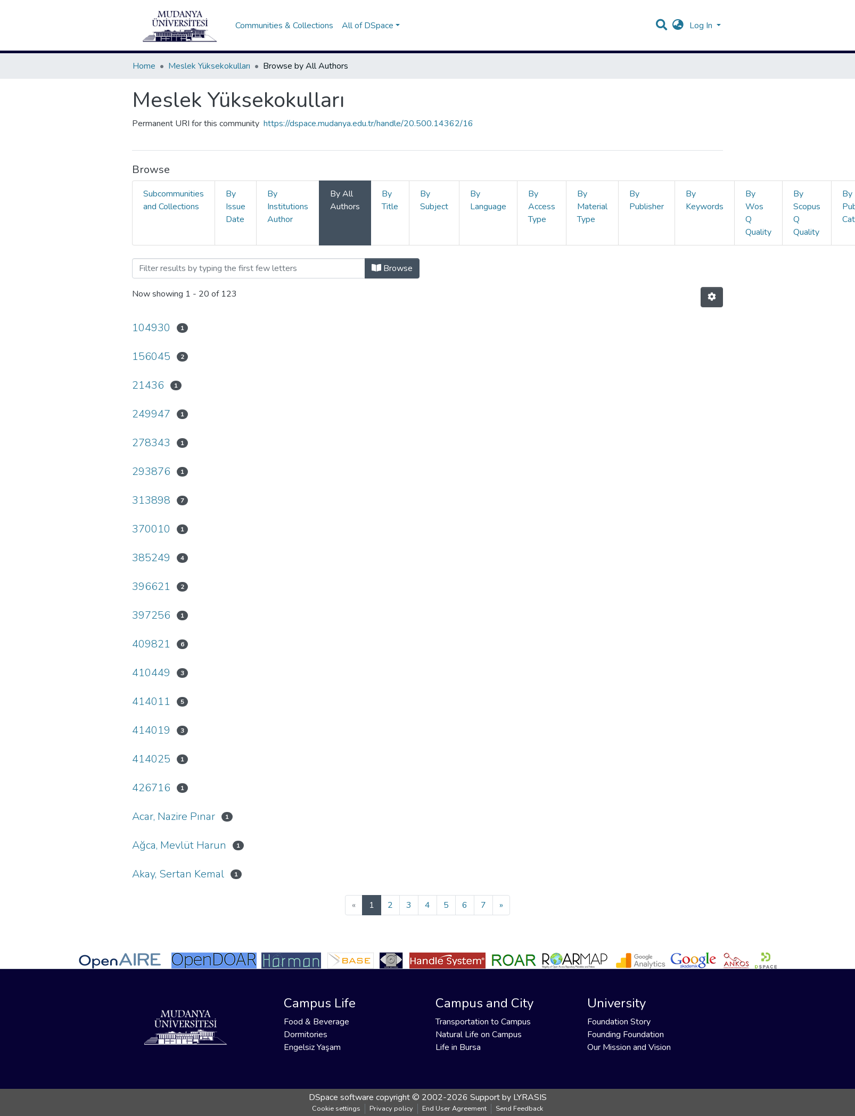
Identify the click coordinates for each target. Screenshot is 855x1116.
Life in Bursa (458, 1047)
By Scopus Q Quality (806, 213)
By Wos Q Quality (758, 213)
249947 (151, 414)
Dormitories (305, 1034)
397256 (151, 615)
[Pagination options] (712, 297)
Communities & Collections (284, 25)
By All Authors (345, 200)
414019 (151, 730)
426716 (151, 788)
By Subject (434, 200)
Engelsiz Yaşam (312, 1047)
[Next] (501, 905)
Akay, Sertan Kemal (178, 874)
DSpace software (341, 1097)
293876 (151, 471)
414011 (151, 701)
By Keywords (705, 200)
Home (144, 66)
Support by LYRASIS (508, 1097)
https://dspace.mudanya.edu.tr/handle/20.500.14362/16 (368, 123)
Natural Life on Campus (478, 1034)
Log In (701, 25)
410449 (151, 673)
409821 (151, 644)
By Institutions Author (287, 206)
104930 (151, 328)
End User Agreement (454, 1108)
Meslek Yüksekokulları (209, 66)
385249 (151, 558)
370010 (151, 529)
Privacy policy (391, 1108)
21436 (148, 385)
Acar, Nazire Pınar (173, 816)
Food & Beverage (316, 1022)
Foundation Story (619, 1022)
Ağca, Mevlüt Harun (179, 845)
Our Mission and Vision (629, 1047)
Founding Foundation (625, 1034)
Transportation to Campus (483, 1022)
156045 (151, 356)
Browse (392, 268)
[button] (678, 25)
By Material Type (592, 206)
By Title (390, 200)
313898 (151, 500)
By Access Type (541, 206)
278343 (151, 443)
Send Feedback (519, 1108)
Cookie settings (336, 1108)
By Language (488, 200)
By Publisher (646, 200)
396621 (151, 586)
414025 (151, 759)
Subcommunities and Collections (173, 200)
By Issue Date (235, 206)
